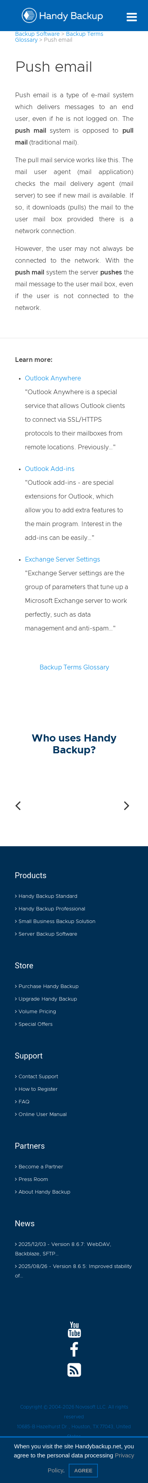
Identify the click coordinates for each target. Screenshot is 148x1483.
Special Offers (33, 1024)
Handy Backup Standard (46, 896)
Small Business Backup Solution (55, 922)
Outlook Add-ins (50, 469)
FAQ (22, 1102)
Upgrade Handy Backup (46, 999)
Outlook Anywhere (53, 378)
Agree (83, 1471)
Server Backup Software (46, 934)
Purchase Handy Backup (47, 987)
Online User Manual (41, 1115)
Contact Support (36, 1077)
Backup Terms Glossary (74, 667)
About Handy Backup (42, 1192)
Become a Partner (39, 1167)
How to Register (36, 1089)
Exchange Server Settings (62, 559)
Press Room (31, 1180)
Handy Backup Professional (50, 909)
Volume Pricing (35, 1012)
